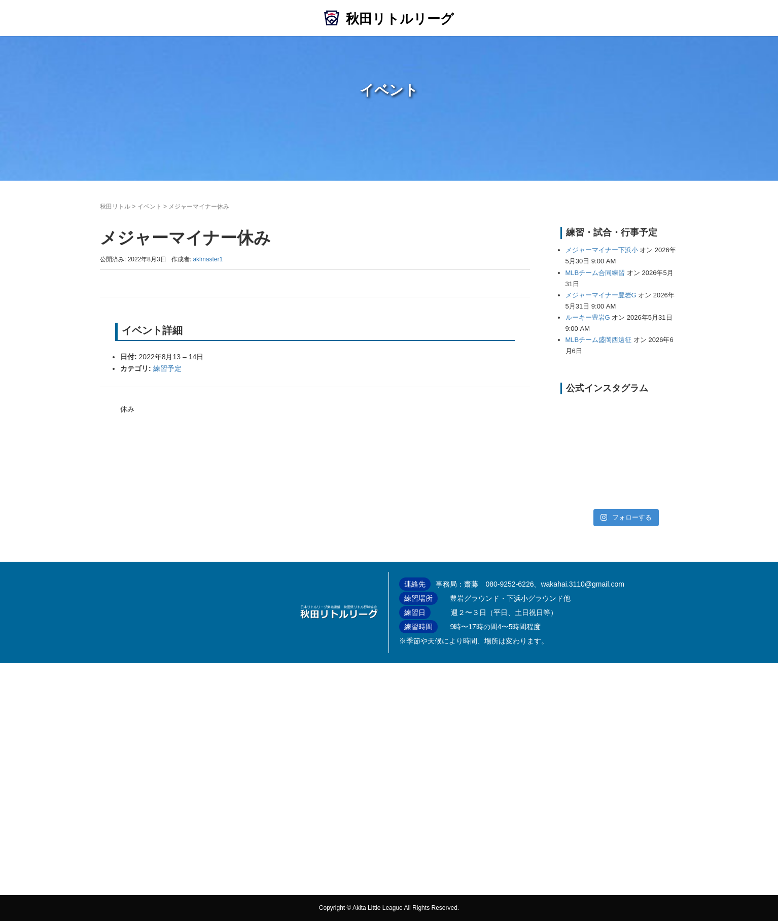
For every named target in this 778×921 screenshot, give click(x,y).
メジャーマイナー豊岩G (600, 295)
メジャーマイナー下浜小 (601, 250)
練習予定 (167, 368)
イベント (149, 206)
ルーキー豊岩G (587, 317)
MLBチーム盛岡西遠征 (598, 340)
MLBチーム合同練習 (595, 273)
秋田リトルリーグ (400, 18)
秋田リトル (115, 206)
